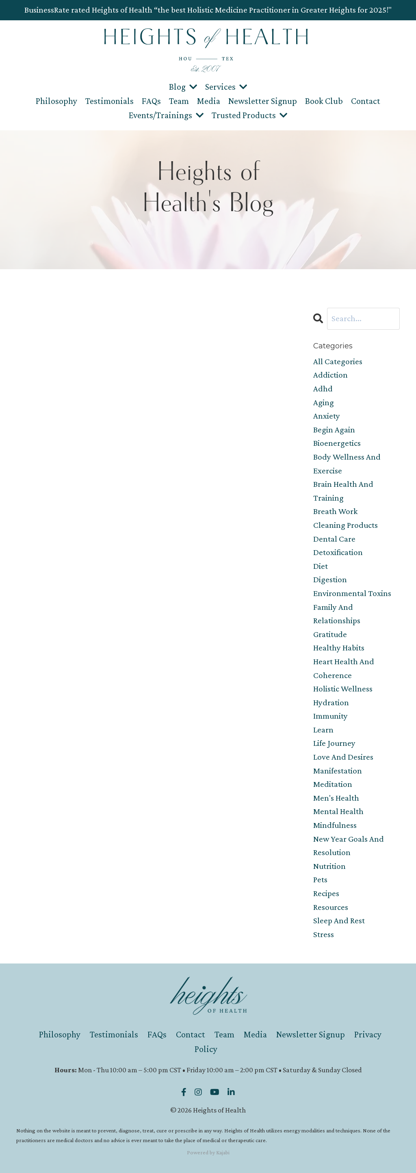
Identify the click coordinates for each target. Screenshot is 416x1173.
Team (179, 101)
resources (330, 907)
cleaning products (345, 525)
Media (208, 101)
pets (320, 879)
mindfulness (335, 825)
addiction (330, 375)
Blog (183, 87)
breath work (335, 511)
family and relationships (336, 614)
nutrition (329, 866)
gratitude (330, 634)
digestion (330, 579)
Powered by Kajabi (208, 1152)
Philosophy (56, 101)
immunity (330, 716)
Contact (365, 101)
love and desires (343, 757)
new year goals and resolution (348, 846)
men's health (336, 798)
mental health (338, 811)
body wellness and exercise (347, 463)
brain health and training (343, 491)
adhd (323, 388)
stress (323, 934)
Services (226, 87)
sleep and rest (339, 920)
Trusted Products (249, 115)
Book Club (324, 101)
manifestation (337, 771)
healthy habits (338, 647)
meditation (332, 784)
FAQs (151, 101)
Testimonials (109, 101)
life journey (334, 743)
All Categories (337, 361)
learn (323, 729)
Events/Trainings (166, 115)
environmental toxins (352, 593)
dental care (334, 539)
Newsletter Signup (262, 101)
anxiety (326, 416)
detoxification (338, 552)
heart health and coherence (343, 668)
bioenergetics (337, 443)
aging (323, 402)
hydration (331, 702)
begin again (334, 429)
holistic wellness (343, 688)
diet (320, 566)
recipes (326, 893)
